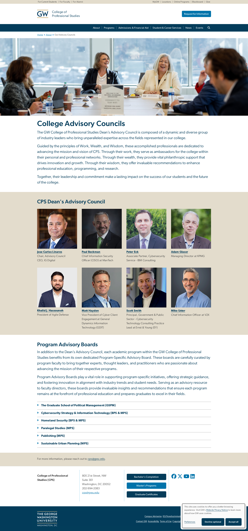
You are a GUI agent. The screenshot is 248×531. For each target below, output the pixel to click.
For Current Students (47, 2)
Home (40, 35)
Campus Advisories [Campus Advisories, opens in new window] (153, 516)
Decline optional (213, 522)
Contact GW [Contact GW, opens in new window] (141, 521)
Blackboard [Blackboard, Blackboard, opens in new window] (197, 2)
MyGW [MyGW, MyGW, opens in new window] (156, 2)
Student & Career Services (167, 28)
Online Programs (182, 2)
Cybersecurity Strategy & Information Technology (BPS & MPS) (84, 413)
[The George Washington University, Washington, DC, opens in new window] (47, 519)
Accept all (233, 522)
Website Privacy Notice (217, 510)
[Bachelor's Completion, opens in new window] (146, 477)
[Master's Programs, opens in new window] (146, 486)
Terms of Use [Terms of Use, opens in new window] (166, 521)
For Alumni (78, 2)
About (96, 28)
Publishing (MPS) (53, 435)
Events (199, 28)
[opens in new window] (174, 478)
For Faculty (65, 2)
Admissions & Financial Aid (133, 28)
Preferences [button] (189, 522)
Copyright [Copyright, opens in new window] (177, 521)
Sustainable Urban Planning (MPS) (65, 443)
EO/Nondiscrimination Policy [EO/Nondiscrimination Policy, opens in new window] (176, 516)
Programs (109, 28)
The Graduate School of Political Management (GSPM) (78, 405)
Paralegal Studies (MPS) (57, 428)
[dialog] (213, 516)
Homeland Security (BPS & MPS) (63, 420)
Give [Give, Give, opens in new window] (208, 2)
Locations (166, 2)
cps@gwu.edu (96, 459)
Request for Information (196, 14)
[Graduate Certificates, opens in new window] (146, 494)
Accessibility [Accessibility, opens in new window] (153, 521)
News (188, 28)
